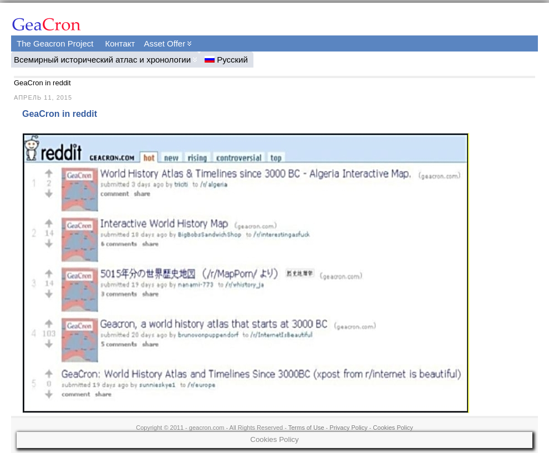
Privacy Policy (348, 427)
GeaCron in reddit (59, 114)
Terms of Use (306, 427)
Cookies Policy (393, 427)
